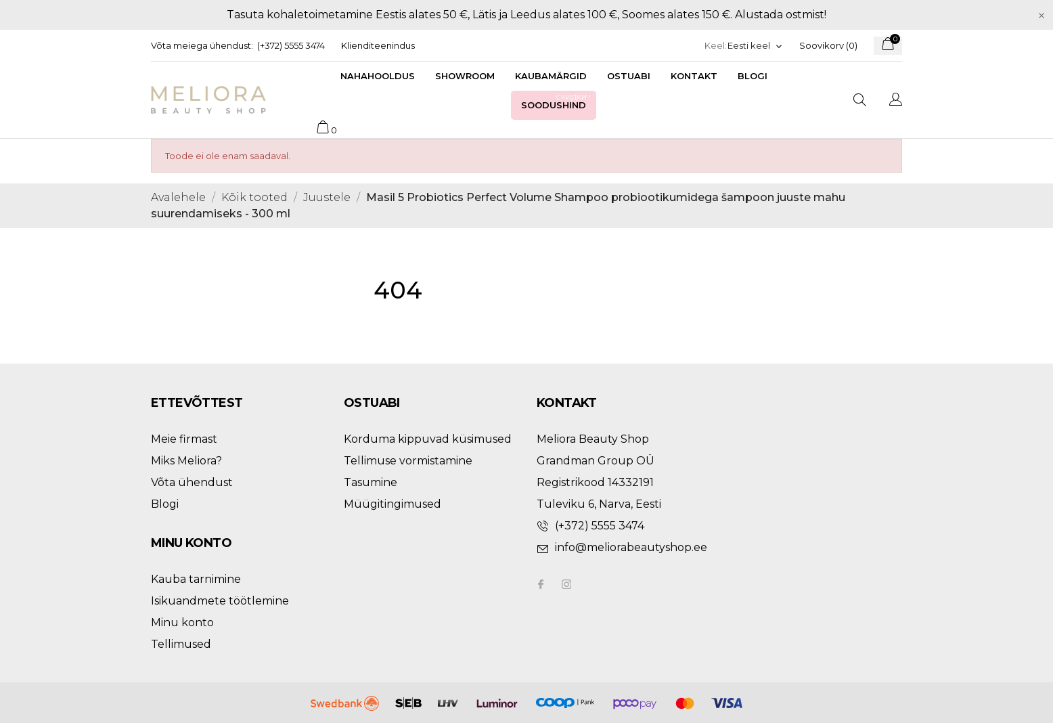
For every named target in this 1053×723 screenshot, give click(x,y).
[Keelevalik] (755, 45)
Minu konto (182, 622)
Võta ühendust (192, 482)
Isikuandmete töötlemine (220, 600)
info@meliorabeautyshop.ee (631, 547)
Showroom (465, 75)
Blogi (752, 75)
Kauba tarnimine (196, 579)
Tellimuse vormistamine (408, 460)
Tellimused (181, 644)
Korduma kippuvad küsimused (428, 439)
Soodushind (557, 101)
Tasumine (370, 482)
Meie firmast (184, 439)
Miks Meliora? (186, 460)
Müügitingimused (392, 504)
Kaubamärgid (551, 75)
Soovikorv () (828, 45)
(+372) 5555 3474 (291, 45)
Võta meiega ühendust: (202, 45)
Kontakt (694, 75)
